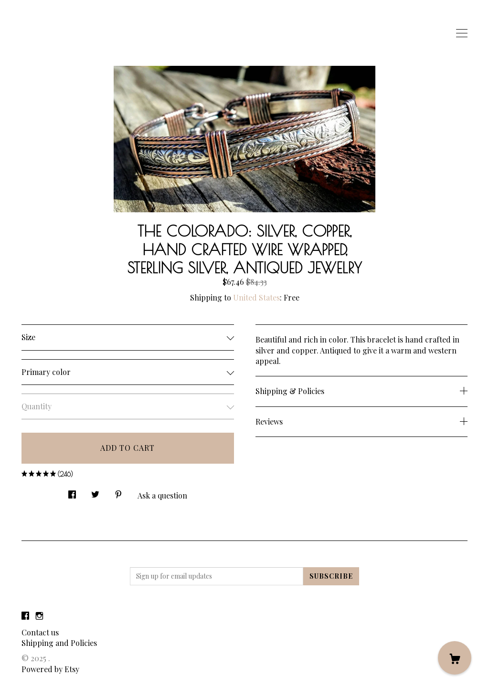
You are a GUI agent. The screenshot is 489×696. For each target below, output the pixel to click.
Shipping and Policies (59, 643)
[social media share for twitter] (95, 491)
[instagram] (39, 616)
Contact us (40, 632)
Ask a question (162, 495)
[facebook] (25, 616)
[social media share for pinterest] (118, 491)
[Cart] (454, 658)
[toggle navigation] (462, 33)
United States (256, 297)
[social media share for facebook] (72, 491)
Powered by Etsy (50, 669)
